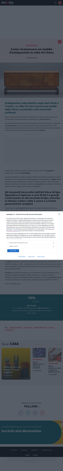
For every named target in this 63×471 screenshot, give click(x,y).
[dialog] (31, 235)
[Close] (59, 214)
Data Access (31, 256)
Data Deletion (22, 256)
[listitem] (31, 243)
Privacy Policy (41, 256)
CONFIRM (13, 250)
